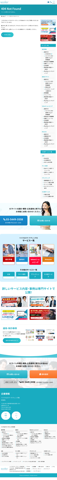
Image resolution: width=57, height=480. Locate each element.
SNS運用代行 (47, 160)
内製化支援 (47, 194)
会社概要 (6, 414)
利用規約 (28, 468)
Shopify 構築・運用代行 (7, 446)
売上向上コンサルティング (7, 444)
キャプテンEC (36, 471)
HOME (3, 16)
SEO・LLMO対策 (48, 162)
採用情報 (28, 471)
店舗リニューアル (48, 63)
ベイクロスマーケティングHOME (8, 427)
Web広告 (46, 158)
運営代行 (46, 52)
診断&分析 (48, 87)
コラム (53, 466)
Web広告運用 (5, 453)
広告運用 (46, 65)
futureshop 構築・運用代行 (7, 447)
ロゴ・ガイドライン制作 (35, 458)
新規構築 (46, 93)
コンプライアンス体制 (6, 461)
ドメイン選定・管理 (49, 182)
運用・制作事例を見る (11, 340)
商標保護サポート (48, 180)
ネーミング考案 (48, 184)
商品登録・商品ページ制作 (7, 442)
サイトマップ (47, 468)
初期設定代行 (47, 136)
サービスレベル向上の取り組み (29, 461)
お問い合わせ (41, 466)
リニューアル (47, 95)
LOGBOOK (48, 54)
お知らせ (48, 466)
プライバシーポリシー (37, 468)
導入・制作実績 (41, 461)
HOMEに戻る (7, 35)
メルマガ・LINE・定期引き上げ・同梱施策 (49, 58)
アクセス (16, 414)
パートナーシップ (17, 461)
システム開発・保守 (49, 196)
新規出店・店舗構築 (49, 61)
